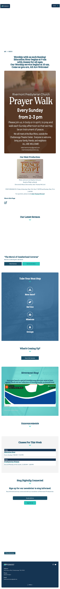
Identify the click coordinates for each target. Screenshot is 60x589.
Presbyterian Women (11, 462)
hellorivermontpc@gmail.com (10, 579)
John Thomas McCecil (38, 194)
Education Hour (9, 452)
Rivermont (6, 410)
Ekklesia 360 (30, 585)
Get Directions (9, 553)
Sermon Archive (31, 263)
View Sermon (13, 263)
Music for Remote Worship (13, 410)
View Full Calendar (30, 358)
